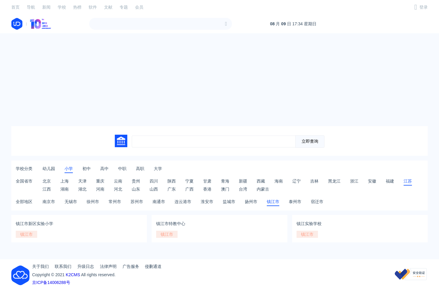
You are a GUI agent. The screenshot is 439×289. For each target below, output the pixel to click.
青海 (225, 181)
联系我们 (63, 266)
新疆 (243, 181)
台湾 (243, 189)
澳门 (225, 189)
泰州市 (295, 201)
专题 (124, 7)
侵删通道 (153, 266)
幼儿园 (49, 168)
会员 (139, 7)
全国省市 (24, 181)
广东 (171, 189)
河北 (118, 189)
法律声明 (108, 266)
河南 (100, 189)
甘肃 (207, 181)
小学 (69, 168)
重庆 (100, 181)
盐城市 (229, 201)
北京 (47, 181)
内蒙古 (263, 189)
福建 (390, 181)
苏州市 (137, 201)
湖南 (64, 189)
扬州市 (251, 201)
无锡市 (71, 201)
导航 (31, 7)
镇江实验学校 (309, 223)
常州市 (115, 201)
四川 (154, 181)
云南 (118, 181)
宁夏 (189, 181)
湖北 (82, 189)
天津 (82, 181)
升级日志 (85, 266)
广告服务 (131, 266)
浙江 (354, 181)
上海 (64, 181)
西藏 (261, 181)
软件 (93, 7)
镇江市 (273, 201)
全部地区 (24, 201)
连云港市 (183, 201)
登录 (423, 7)
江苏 (408, 181)
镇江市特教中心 (170, 223)
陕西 (171, 181)
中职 (122, 168)
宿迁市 (317, 201)
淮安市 (207, 201)
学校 (62, 7)
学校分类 (24, 168)
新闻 (46, 7)
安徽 (372, 181)
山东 (136, 189)
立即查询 (310, 141)
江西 (47, 189)
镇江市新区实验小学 (34, 223)
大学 (158, 168)
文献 (108, 7)
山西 (154, 189)
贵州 (136, 181)
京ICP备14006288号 (51, 282)
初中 (86, 168)
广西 (189, 189)
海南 (279, 181)
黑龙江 (334, 181)
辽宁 (296, 181)
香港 (207, 189)
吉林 (314, 181)
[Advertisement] (219, 79)
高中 (104, 168)
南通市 (159, 201)
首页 (15, 7)
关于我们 (40, 266)
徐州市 (93, 201)
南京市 (49, 201)
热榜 (77, 7)
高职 (140, 168)
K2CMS (73, 274)
